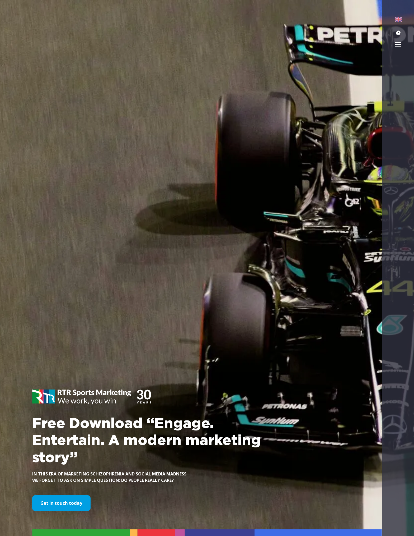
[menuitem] (398, 19)
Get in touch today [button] (61, 503)
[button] (398, 32)
